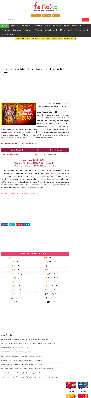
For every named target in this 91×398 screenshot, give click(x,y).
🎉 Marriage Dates (47, 290)
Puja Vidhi (83, 172)
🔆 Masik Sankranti (47, 286)
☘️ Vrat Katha (5, 30)
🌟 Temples (26, 26)
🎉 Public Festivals (51, 30)
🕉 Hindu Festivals (66, 30)
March (28, 38)
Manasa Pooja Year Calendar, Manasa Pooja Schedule (16, 360)
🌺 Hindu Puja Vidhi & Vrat (75, 102)
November (66, 38)
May (36, 38)
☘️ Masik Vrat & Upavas (74, 94)
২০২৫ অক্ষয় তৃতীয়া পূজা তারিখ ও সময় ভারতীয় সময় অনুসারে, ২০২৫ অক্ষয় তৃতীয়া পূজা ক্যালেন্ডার (28, 385)
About (67, 222)
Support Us (36, 16)
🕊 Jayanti (38, 30)
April (32, 38)
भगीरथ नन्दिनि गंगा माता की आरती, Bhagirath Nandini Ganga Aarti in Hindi (21, 373)
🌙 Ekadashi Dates (16, 298)
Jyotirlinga (70, 169)
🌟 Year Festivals (16, 290)
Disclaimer (68, 228)
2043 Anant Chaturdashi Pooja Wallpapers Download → (19, 202)
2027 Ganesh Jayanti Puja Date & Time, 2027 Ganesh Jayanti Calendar (21, 364)
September (54, 38)
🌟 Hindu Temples (16, 282)
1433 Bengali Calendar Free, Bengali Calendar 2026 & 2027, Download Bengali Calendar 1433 (28, 351)
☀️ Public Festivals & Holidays (76, 105)
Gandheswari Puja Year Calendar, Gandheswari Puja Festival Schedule (21, 368)
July (44, 38)
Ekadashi (84, 162)
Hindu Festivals (71, 165)
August (48, 38)
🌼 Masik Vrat (76, 26)
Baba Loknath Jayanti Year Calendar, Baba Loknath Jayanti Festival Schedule (23, 381)
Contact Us (46, 16)
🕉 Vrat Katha (47, 310)
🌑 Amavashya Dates (47, 302)
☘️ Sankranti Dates (47, 298)
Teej (74, 178)
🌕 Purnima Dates (16, 302)
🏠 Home (4, 26)
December (73, 38)
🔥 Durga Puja (47, 282)
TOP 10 (68, 178)
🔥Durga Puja (14, 26)
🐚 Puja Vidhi (57, 26)
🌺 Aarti (47, 26)
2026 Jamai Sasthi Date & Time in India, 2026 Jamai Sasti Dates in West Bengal (24, 347)
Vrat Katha (70, 181)
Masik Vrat (80, 169)
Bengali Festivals (72, 162)
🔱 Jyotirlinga (37, 26)
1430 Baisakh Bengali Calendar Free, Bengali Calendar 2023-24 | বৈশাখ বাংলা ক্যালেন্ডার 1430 (28, 377)
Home (67, 219)
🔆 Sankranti (28, 30)
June (40, 38)
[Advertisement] (32, 52)
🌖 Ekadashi (17, 30)
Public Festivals (72, 172)
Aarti (81, 159)
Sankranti (69, 175)
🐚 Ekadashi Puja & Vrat (74, 90)
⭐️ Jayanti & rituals (72, 98)
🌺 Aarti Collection (47, 274)
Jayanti (82, 165)
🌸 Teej (66, 26)
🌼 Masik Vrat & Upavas (47, 266)
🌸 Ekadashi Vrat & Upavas (16, 266)
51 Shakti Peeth (71, 159)
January (17, 38)
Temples (81, 178)
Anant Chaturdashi (26, 140)
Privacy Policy (70, 231)
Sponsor (55, 16)
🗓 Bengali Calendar (7, 34)
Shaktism (79, 175)
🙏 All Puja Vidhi (16, 270)
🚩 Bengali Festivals (81, 30)
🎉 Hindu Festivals (16, 274)
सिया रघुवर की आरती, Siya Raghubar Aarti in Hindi (14, 356)
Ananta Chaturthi (52, 179)
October (60, 38)
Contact (68, 225)
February (23, 38)
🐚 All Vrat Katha (47, 270)
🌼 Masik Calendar (47, 294)
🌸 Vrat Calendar (16, 294)
